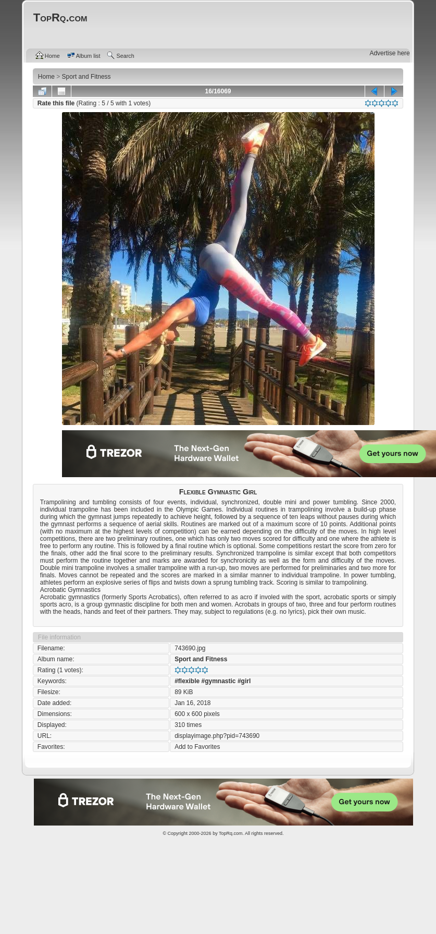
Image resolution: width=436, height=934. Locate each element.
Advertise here (389, 53)
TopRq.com (231, 833)
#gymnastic (219, 681)
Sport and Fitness (201, 659)
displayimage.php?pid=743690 (217, 735)
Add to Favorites (197, 746)
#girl (244, 681)
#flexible (187, 681)
